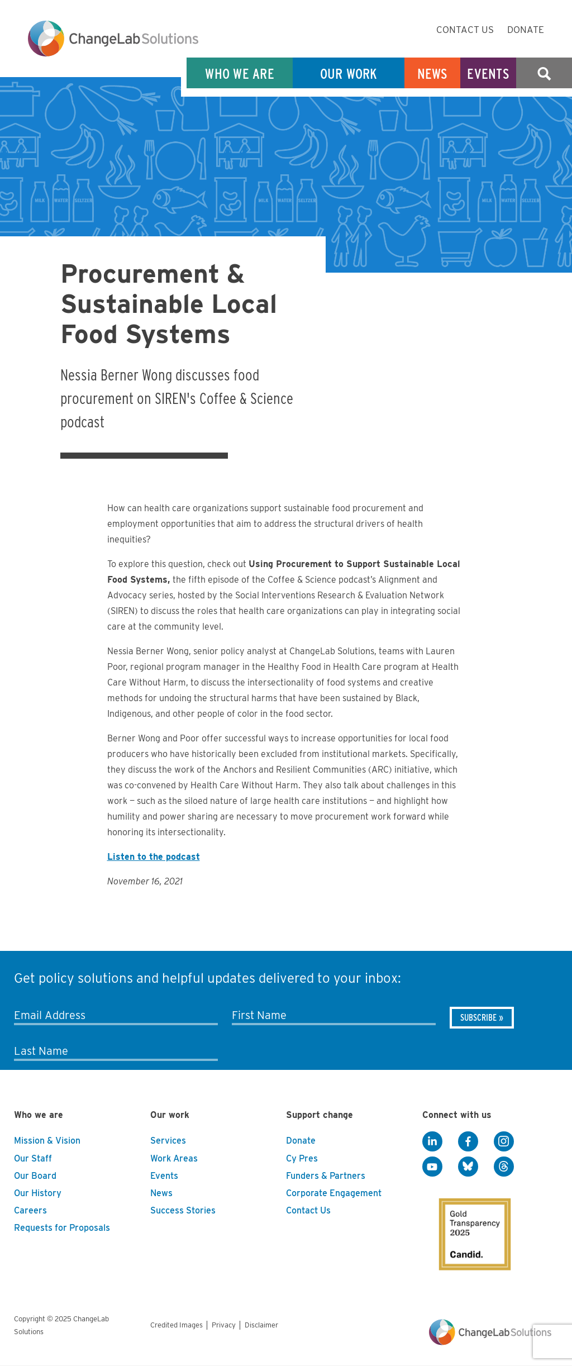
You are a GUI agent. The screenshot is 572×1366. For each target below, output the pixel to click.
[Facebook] (468, 1141)
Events (488, 73)
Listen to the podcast (153, 856)
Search (544, 73)
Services (168, 1140)
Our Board (35, 1175)
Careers (30, 1210)
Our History (37, 1193)
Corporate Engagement (334, 1193)
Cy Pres (302, 1158)
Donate (525, 29)
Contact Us (465, 29)
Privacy (224, 1325)
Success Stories (183, 1210)
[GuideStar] (467, 1224)
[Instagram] (504, 1141)
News (432, 73)
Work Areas (174, 1158)
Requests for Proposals (62, 1227)
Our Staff (33, 1158)
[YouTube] (432, 1166)
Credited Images (176, 1325)
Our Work (349, 73)
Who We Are (239, 73)
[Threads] (504, 1166)
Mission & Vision (47, 1140)
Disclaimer (261, 1325)
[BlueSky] (468, 1166)
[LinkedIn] (432, 1141)
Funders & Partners (325, 1175)
